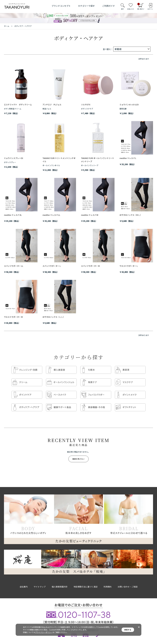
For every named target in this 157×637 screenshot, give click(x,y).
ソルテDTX (85, 104)
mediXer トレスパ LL (51, 215)
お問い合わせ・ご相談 (127, 581)
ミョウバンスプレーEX (13, 158)
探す (122, 9)
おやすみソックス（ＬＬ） (53, 317)
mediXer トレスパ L (127, 158)
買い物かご (140, 6)
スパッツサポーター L (51, 266)
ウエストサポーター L (128, 266)
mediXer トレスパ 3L (13, 215)
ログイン (150, 9)
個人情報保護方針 (60, 581)
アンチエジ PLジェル (51, 104)
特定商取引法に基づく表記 (86, 581)
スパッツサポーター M (90, 266)
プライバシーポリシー (44, 632)
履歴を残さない (78, 454)
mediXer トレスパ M (89, 215)
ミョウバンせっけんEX (129, 104)
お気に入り (130, 9)
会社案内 (24, 581)
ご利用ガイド (108, 5)
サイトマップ (40, 581)
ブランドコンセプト (61, 5)
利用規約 (108, 581)
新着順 (118, 49)
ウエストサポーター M (13, 317)
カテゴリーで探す (86, 5)
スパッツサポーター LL (13, 266)
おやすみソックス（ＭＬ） (130, 215)
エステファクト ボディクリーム (18, 104)
